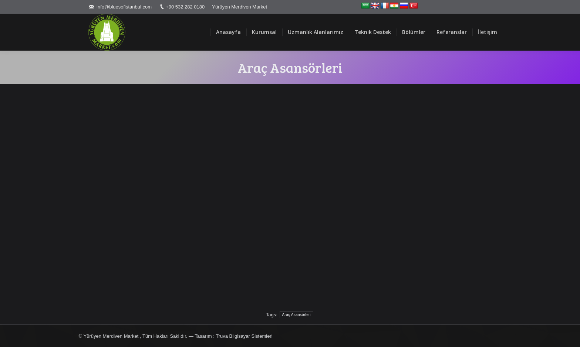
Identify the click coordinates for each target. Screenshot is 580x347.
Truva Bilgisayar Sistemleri (244, 336)
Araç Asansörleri (296, 315)
